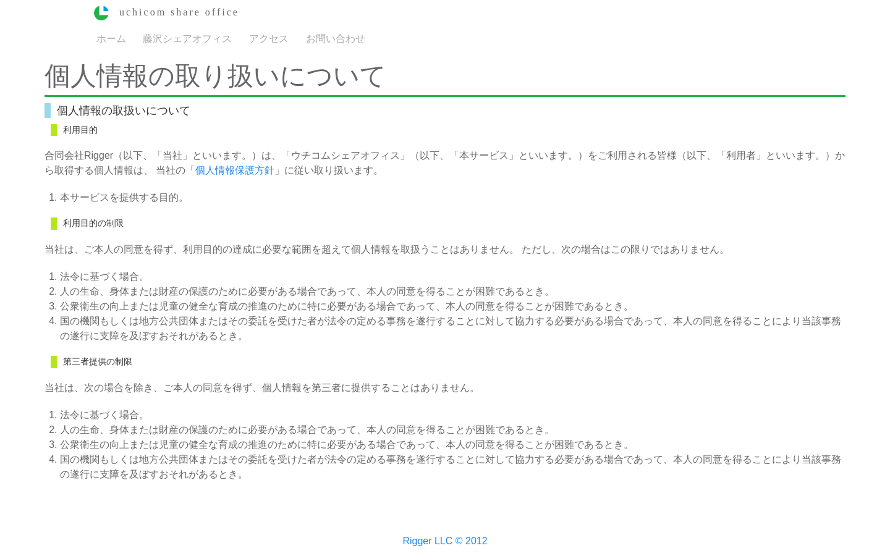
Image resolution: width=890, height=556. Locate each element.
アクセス (269, 38)
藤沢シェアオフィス (187, 38)
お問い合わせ (335, 38)
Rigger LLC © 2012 (444, 541)
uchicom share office (166, 12)
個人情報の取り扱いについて (215, 76)
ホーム (111, 38)
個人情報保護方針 (234, 170)
